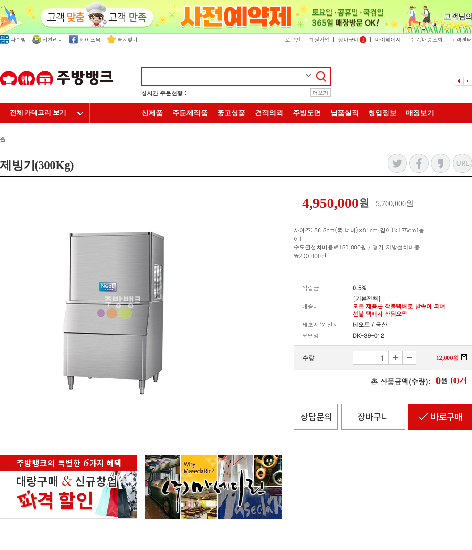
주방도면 (307, 113)
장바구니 (352, 39)
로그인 (292, 39)
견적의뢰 (269, 113)
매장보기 (420, 113)
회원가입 (319, 39)
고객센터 (461, 39)
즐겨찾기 (122, 39)
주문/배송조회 (426, 39)
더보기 (321, 92)
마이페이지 (388, 39)
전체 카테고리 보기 (38, 112)
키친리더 (47, 39)
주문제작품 (190, 113)
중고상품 (231, 113)
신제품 (152, 113)
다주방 (13, 39)
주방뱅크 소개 (236, 133)
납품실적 (344, 113)
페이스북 (85, 39)
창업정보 (382, 113)
